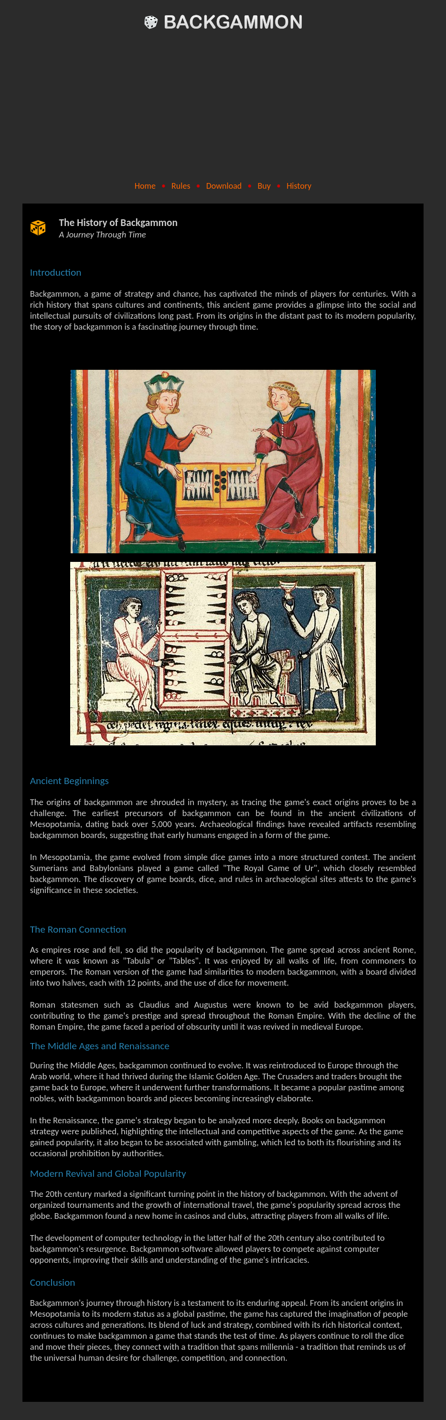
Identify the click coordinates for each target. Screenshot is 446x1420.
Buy (263, 186)
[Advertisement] (223, 106)
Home (145, 186)
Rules (180, 186)
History (299, 186)
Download (224, 186)
